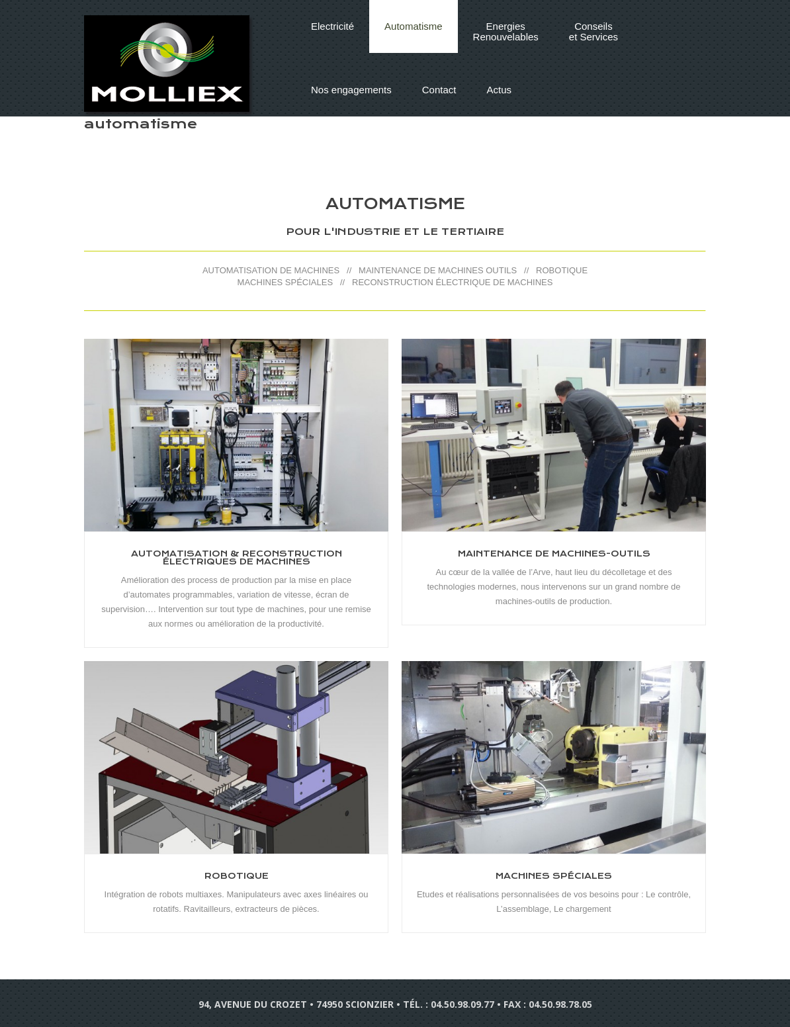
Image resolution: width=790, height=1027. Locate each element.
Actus (498, 89)
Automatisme (413, 26)
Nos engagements (351, 89)
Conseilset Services (593, 31)
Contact (439, 89)
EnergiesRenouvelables (506, 31)
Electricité (332, 26)
